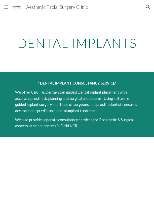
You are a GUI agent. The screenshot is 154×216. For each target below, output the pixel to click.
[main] (77, 43)
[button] (6, 7)
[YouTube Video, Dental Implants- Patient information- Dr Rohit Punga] (77, 176)
